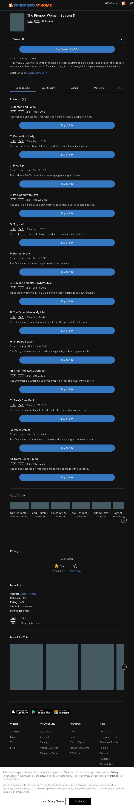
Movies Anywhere (79, 747)
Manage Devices (49, 747)
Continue (79, 801)
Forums (104, 747)
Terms (67, 772)
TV (11, 742)
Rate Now (75, 570)
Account (44, 737)
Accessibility (106, 764)
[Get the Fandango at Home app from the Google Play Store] (41, 712)
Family (73, 737)
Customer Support (109, 742)
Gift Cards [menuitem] (111, 3)
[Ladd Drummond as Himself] (40, 520)
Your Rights (113, 775)
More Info (99, 87)
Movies (14, 737)
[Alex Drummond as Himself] (81, 520)
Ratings (74, 87)
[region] (67, 787)
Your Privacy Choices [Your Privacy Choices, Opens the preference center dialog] (53, 801)
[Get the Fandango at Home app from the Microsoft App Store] (61, 712)
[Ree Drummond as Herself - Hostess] (19, 520)
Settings (44, 742)
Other (23, 593)
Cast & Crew (48, 87)
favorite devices (37, 72)
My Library (45, 731)
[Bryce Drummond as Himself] (60, 520)
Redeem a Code (49, 753)
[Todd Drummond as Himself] (101, 520)
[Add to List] (122, 21)
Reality (32, 593)
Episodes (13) (23, 87)
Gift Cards (75, 753)
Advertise (105, 758)
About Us (105, 731)
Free (12, 747)
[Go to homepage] (30, 5)
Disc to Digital (77, 742)
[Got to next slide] (124, 520)
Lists (72, 731)
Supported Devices (110, 737)
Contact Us (106, 753)
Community (59, 570)
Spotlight (15, 731)
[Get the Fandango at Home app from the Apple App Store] (20, 712)
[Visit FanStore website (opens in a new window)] (131, 3)
